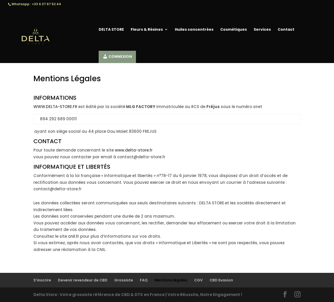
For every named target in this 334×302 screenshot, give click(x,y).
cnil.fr (73, 236)
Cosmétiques (233, 30)
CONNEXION (117, 56)
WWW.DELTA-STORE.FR (55, 106)
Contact (285, 30)
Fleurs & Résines (146, 30)
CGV (198, 280)
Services (262, 30)
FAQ (144, 280)
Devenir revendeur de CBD (83, 280)
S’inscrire (42, 280)
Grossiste (123, 280)
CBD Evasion (221, 280)
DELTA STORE (111, 30)
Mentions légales (170, 280)
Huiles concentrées (194, 30)
